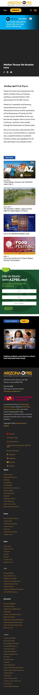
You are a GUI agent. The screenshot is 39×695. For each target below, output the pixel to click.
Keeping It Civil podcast (10, 532)
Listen (6, 514)
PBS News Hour (8, 562)
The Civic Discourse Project (11, 488)
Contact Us (7, 662)
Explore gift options (9, 665)
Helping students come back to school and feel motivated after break (21, 357)
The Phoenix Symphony (10, 524)
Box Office (7, 657)
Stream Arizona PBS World (11, 507)
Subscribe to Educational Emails (13, 625)
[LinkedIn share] (8, 72)
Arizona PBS (15, 409)
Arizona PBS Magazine (10, 651)
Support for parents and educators (14, 620)
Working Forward (9, 493)
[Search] (30, 10)
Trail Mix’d (6, 480)
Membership (7, 675)
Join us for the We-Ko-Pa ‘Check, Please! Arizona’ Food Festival (18, 259)
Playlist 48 (6, 496)
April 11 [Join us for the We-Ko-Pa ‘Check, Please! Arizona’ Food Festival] (6, 256)
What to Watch (8, 474)
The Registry (7, 612)
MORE (24, 321)
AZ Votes (6, 554)
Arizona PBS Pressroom (10, 646)
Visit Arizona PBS (8, 659)
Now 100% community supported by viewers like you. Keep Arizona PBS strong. (16, 22)
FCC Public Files (12, 438)
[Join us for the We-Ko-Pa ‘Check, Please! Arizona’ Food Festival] (19, 238)
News (6, 541)
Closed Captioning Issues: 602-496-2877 (19, 446)
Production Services (9, 649)
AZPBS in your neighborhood (12, 609)
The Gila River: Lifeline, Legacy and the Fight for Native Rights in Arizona (18, 210)
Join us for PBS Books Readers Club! (16, 234)
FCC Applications (13, 442)
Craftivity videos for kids (10, 584)
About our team (8, 628)
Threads (10, 466)
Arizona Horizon (8, 549)
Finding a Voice (8, 534)
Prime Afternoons (9, 501)
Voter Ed (6, 557)
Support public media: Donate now (14, 670)
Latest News (7, 546)
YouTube (11, 462)
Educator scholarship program (12, 614)
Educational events (9, 606)
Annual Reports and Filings (11, 643)
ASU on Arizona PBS (9, 504)
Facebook (11, 454)
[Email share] (12, 72)
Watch (6, 470)
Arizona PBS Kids (8, 573)
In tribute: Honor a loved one (12, 681)
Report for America (9, 617)
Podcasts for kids (8, 586)
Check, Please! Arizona (10, 477)
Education (7, 599)
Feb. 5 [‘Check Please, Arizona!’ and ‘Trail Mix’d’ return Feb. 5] (7, 180)
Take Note (7, 529)
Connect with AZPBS (9, 638)
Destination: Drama (9, 499)
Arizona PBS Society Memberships (13, 667)
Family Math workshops (10, 592)
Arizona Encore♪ (8, 526)
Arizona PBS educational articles (13, 622)
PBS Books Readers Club (10, 654)
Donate (10, 434)
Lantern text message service (12, 581)
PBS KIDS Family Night (10, 578)
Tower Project (8, 684)
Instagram (11, 458)
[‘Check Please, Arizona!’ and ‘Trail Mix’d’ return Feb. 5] (19, 162)
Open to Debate (8, 491)
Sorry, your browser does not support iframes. (19, 45)
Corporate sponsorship (10, 678)
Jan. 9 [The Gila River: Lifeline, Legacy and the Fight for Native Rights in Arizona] (7, 207)
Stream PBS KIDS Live (10, 576)
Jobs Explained (8, 485)
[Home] (20, 3)
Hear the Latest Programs (11, 518)
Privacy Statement (13, 451)
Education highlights (9, 604)
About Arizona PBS (9, 641)
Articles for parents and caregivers (14, 589)
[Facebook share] (5, 72)
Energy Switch (8, 482)
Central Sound (8, 521)
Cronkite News (8, 559)
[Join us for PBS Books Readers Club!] (19, 215)
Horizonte (7, 551)
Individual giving (8, 673)
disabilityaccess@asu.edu (12, 391)
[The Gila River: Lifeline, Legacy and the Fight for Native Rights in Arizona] (19, 188)
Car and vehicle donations (11, 686)
